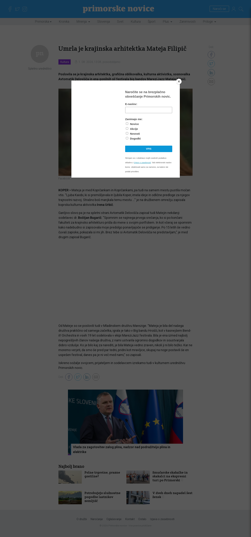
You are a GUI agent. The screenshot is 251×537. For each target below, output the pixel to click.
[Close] (179, 81)
